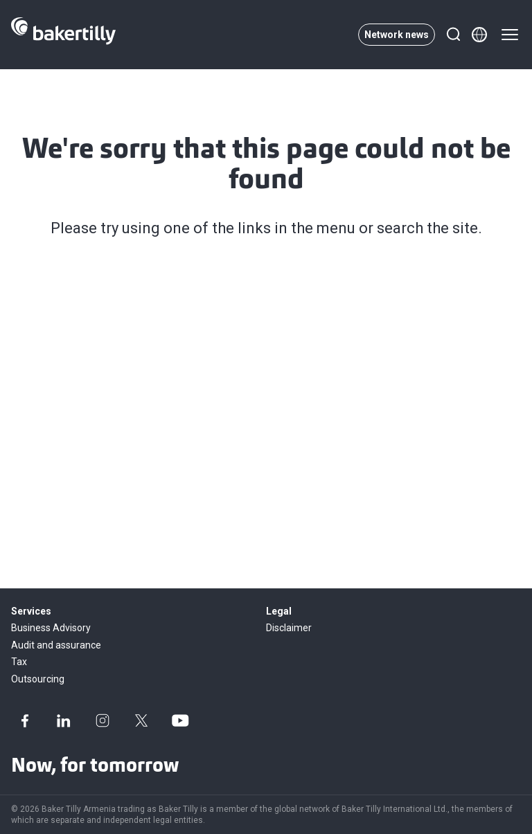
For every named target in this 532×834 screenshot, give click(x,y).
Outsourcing (37, 679)
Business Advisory (51, 627)
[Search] (453, 35)
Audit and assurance (56, 645)
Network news (396, 34)
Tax (19, 661)
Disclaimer (289, 627)
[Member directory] (479, 34)
